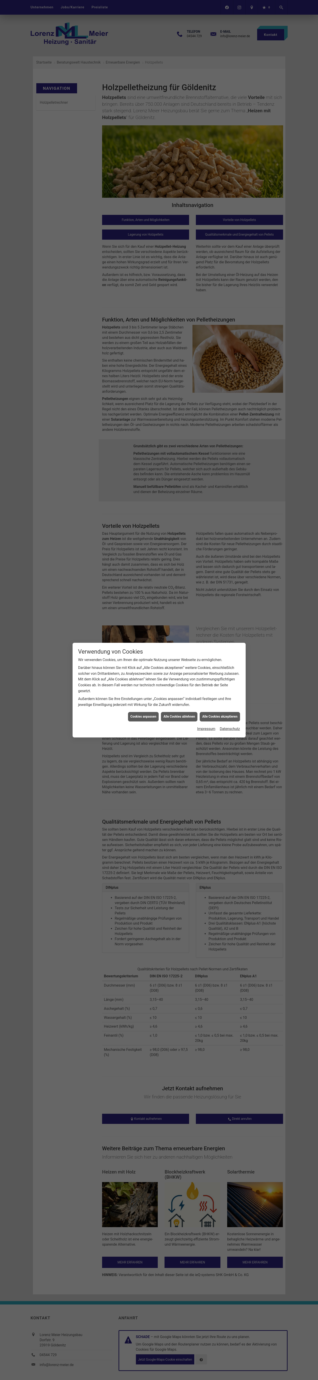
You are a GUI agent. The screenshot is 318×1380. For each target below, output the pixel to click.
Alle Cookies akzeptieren (219, 716)
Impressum (206, 729)
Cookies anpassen (143, 716)
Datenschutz (230, 729)
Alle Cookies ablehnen (179, 716)
